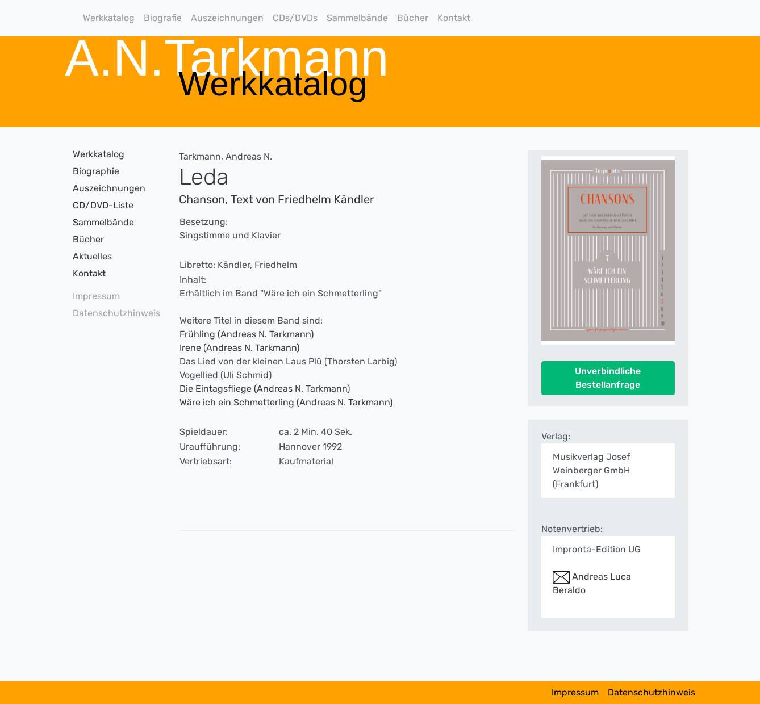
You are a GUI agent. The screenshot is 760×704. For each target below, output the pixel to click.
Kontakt (453, 17)
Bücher (412, 17)
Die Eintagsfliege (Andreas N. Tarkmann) (264, 388)
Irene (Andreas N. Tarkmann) (239, 347)
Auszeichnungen (227, 17)
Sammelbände (357, 17)
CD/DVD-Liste (103, 205)
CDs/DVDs (295, 17)
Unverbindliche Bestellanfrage (608, 378)
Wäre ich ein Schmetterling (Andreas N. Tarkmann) (285, 402)
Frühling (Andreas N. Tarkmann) (246, 334)
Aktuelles (92, 256)
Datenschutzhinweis (113, 313)
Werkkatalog (109, 17)
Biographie (96, 171)
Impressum (96, 296)
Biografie (163, 17)
